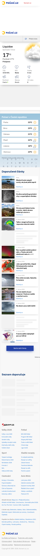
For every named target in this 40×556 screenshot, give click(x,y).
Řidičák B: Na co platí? (27, 488)
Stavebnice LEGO (30, 519)
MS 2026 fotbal (25, 434)
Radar (33, 541)
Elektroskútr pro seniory (19, 512)
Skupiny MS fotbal (26, 439)
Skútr (24, 509)
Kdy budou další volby (8, 445)
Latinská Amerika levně (8, 491)
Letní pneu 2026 (26, 480)
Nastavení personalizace (22, 545)
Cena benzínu (20, 502)
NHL (3, 468)
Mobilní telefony (20, 519)
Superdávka (25, 505)
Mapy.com (15, 500)
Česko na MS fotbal (27, 442)
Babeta (19, 509)
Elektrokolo (13, 509)
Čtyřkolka (4, 514)
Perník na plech (25, 471)
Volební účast (6, 448)
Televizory (31, 522)
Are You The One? (7, 505)
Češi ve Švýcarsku (7, 488)
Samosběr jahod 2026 (31, 502)
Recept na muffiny (26, 460)
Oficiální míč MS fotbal (8, 502)
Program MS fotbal (26, 437)
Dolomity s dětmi (7, 494)
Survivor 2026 (17, 505)
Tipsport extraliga (7, 457)
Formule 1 (5, 465)
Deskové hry (23, 522)
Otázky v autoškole (26, 491)
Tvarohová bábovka (27, 465)
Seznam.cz (27, 3)
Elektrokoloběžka (31, 509)
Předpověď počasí (24, 500)
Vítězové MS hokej (7, 471)
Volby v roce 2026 (7, 434)
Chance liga (24, 445)
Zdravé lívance (25, 462)
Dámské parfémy (7, 522)
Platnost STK (25, 494)
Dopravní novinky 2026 (28, 485)
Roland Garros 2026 (7, 460)
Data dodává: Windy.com (21, 541)
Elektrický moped (7, 512)
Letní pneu (16, 522)
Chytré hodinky (6, 524)
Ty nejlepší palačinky (27, 457)
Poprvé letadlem (6, 483)
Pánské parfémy (16, 524)
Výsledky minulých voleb (9, 442)
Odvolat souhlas (7, 545)
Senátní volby (6, 439)
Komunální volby (7, 437)
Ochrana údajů (7, 541)
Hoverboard (30, 512)
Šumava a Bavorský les (8, 485)
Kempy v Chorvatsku (8, 480)
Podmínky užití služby (25, 538)
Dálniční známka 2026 (27, 483)
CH (36, 159)
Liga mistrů (24, 448)
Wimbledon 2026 (7, 462)
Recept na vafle (25, 468)
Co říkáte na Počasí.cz (9, 538)
